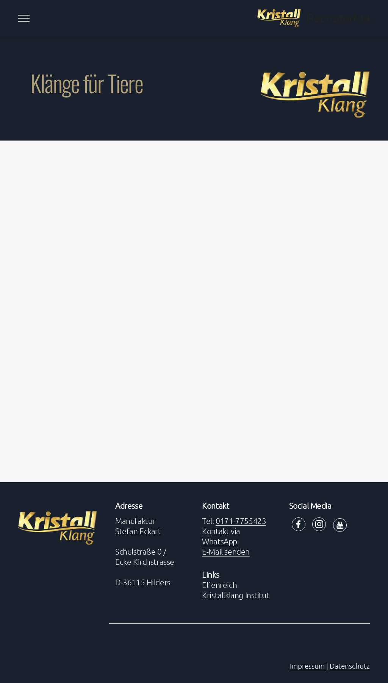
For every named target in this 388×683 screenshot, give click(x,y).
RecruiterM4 (338, 18)
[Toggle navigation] (24, 18)
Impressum (308, 665)
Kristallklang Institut (235, 595)
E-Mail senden (226, 551)
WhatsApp (219, 541)
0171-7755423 (241, 520)
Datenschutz (350, 665)
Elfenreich (219, 584)
